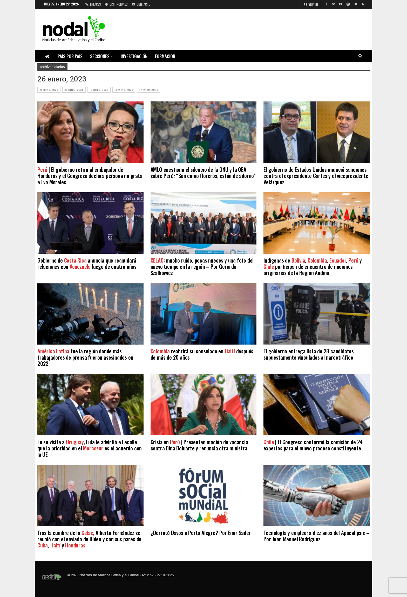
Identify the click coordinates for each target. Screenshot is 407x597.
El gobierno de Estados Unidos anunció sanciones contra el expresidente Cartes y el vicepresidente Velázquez (315, 175)
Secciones (100, 56)
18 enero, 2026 (123, 90)
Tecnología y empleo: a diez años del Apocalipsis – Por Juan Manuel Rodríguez (316, 536)
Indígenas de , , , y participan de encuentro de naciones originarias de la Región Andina (312, 266)
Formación (165, 56)
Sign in (311, 4)
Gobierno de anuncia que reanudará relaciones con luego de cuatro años (87, 263)
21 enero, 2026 (48, 90)
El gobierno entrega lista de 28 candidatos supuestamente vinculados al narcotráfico (308, 354)
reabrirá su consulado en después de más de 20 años (202, 354)
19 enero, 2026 (99, 90)
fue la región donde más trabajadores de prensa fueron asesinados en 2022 (85, 357)
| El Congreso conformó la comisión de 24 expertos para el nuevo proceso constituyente (313, 445)
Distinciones (116, 4)
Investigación (134, 56)
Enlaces (93, 4)
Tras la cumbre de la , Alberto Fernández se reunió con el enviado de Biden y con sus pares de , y (89, 539)
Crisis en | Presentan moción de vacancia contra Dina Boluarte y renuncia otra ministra (199, 445)
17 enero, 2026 (148, 90)
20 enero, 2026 (74, 90)
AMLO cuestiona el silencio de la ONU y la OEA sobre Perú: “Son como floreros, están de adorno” (203, 172)
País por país (70, 56)
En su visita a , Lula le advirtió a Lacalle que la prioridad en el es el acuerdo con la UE (89, 448)
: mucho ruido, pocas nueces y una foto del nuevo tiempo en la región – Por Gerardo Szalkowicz (202, 266)
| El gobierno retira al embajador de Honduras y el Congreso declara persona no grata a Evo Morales (90, 175)
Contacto (141, 4)
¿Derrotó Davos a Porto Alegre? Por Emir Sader (201, 533)
